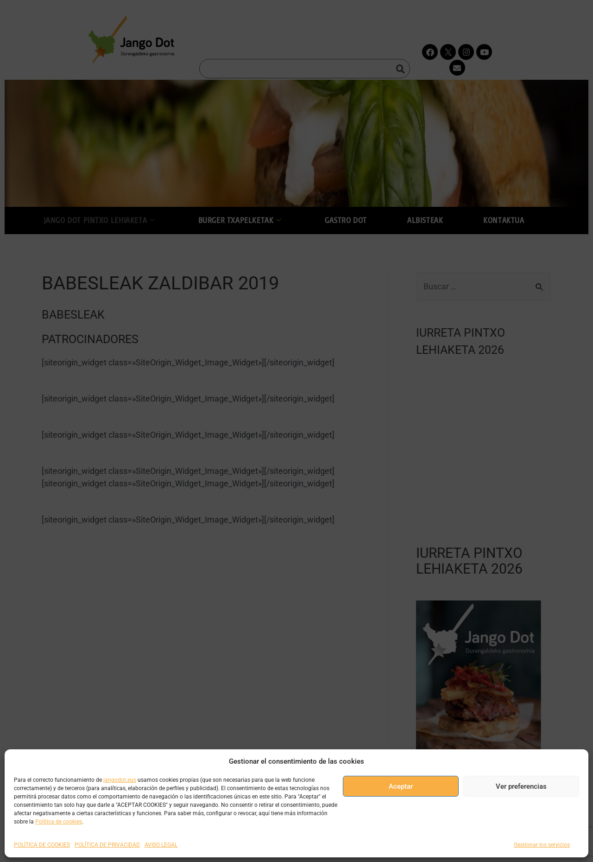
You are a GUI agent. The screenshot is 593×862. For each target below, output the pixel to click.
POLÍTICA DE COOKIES (42, 845)
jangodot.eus (119, 780)
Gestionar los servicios (542, 845)
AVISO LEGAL (161, 845)
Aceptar (401, 786)
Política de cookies (58, 821)
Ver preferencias (521, 786)
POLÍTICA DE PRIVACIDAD (107, 845)
